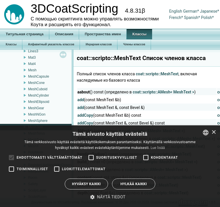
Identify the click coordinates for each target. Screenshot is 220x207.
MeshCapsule (38, 76)
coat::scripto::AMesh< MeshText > (163, 92)
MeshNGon (37, 114)
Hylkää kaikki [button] (133, 184)
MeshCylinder (38, 95)
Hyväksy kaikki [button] (86, 184)
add (80, 99)
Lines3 (33, 51)
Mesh (32, 70)
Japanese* (209, 11)
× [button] (213, 132)
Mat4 (32, 64)
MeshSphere (38, 121)
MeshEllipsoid (38, 102)
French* (176, 17)
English (175, 11)
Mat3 (32, 57)
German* (191, 11)
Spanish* (192, 17)
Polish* (207, 17)
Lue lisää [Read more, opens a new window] (158, 148)
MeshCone (36, 83)
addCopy (85, 115)
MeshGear (36, 108)
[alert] (110, 166)
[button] (110, 197)
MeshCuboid (37, 89)
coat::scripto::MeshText (157, 74)
